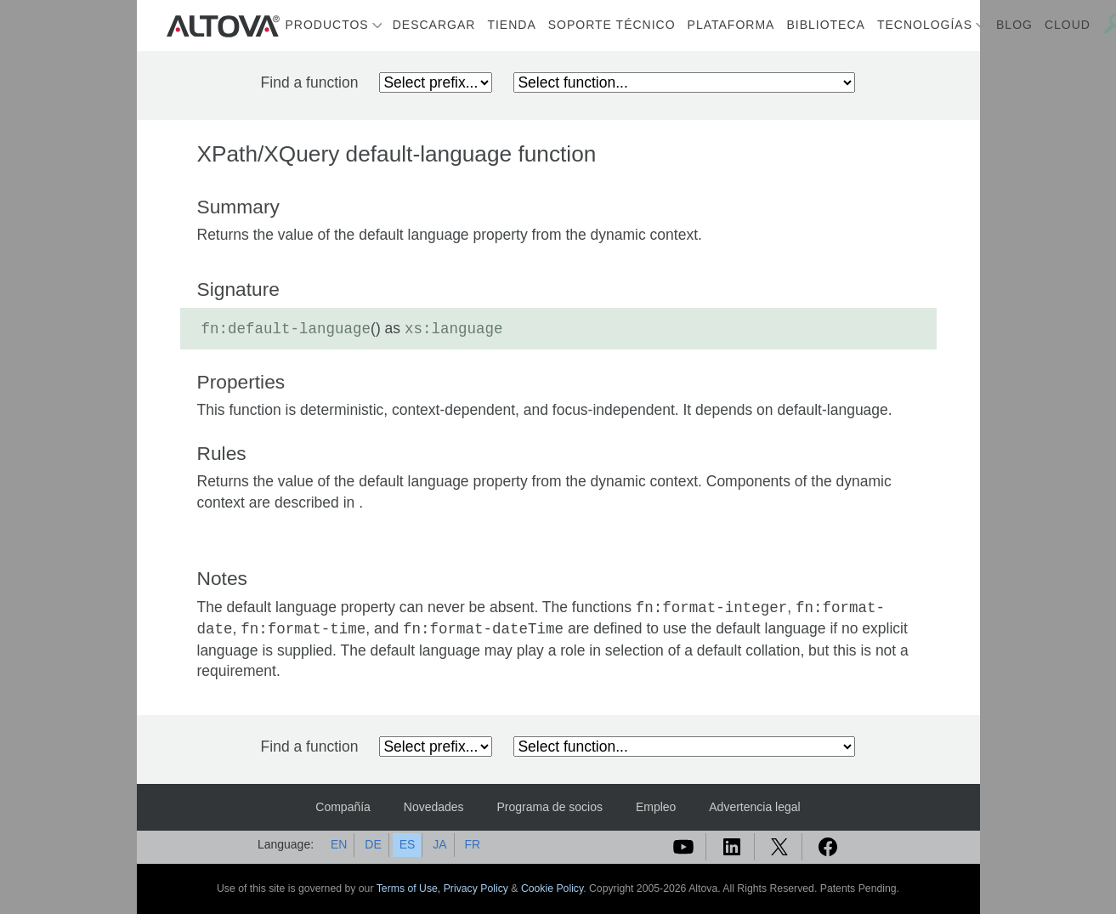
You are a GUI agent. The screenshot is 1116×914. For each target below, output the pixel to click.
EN (339, 844)
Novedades (434, 807)
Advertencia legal (754, 807)
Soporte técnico (612, 24)
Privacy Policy (476, 888)
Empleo (656, 807)
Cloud (1068, 24)
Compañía (343, 807)
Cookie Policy (552, 888)
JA (439, 844)
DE (373, 844)
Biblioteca (825, 24)
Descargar (434, 24)
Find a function (310, 82)
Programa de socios (550, 807)
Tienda (511, 24)
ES (407, 844)
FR (472, 844)
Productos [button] (327, 24)
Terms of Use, (410, 888)
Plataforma (731, 24)
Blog (1014, 24)
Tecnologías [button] (924, 24)
